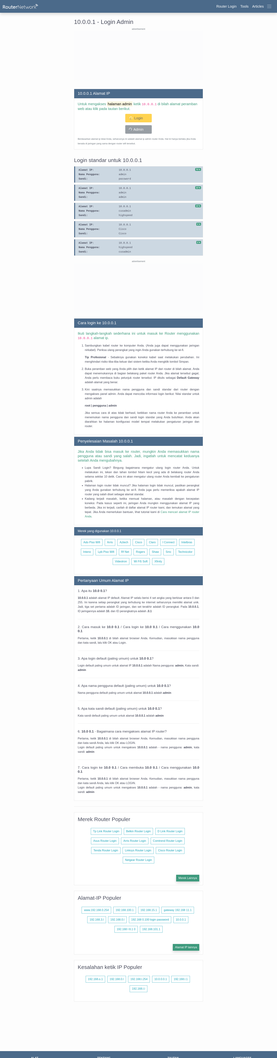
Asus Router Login (105, 840)
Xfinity (158, 561)
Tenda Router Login (105, 850)
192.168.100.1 (125, 910)
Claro (152, 542)
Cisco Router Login (170, 850)
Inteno (87, 551)
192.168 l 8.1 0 (126, 929)
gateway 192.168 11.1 (177, 910)
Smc (168, 551)
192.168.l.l (138, 988)
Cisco (138, 542)
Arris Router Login (134, 840)
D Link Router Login (170, 831)
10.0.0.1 (181, 919)
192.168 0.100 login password (150, 919)
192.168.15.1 (148, 910)
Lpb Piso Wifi (106, 551)
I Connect (169, 542)
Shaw (155, 551)
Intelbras (186, 542)
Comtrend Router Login (167, 840)
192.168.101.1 (151, 929)
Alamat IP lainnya (186, 947)
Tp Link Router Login (106, 831)
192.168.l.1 (181, 979)
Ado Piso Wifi (91, 542)
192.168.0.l (117, 919)
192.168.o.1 (95, 979)
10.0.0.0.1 (160, 979)
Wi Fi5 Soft (141, 561)
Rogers (140, 551)
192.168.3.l (97, 919)
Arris (110, 542)
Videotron (121, 561)
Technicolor (185, 551)
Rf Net (125, 551)
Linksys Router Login (138, 850)
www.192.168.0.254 (96, 910)
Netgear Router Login (138, 859)
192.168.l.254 (139, 979)
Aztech (124, 542)
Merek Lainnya (187, 878)
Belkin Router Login (138, 831)
